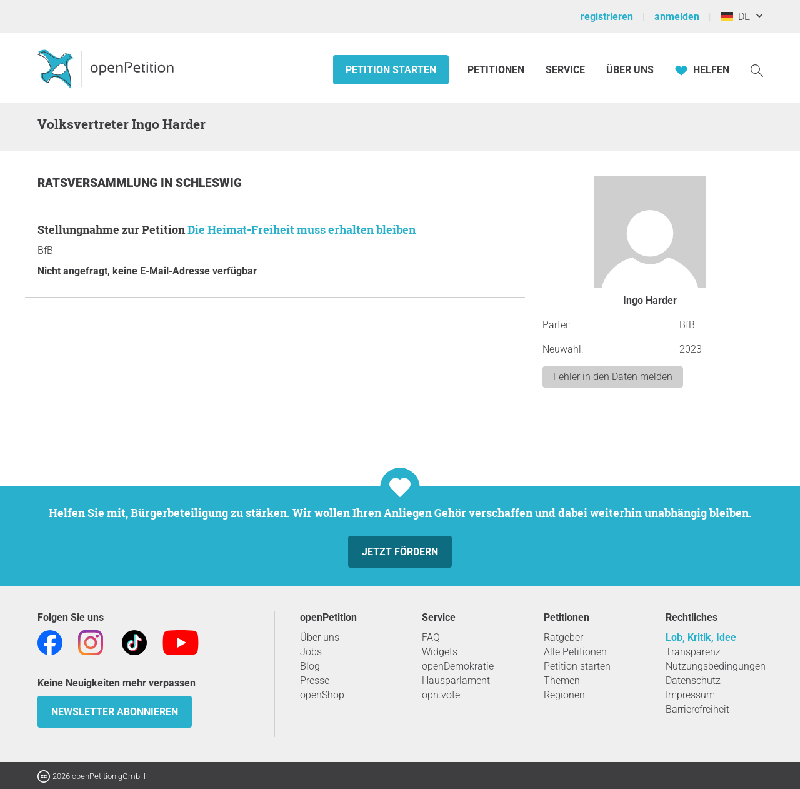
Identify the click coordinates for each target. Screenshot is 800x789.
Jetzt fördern (400, 552)
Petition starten (391, 70)
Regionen (564, 695)
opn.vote (441, 695)
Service (565, 70)
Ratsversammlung (99, 183)
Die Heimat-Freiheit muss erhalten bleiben (302, 229)
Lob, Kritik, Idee (701, 637)
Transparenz (693, 652)
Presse (314, 680)
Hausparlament (456, 680)
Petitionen (497, 70)
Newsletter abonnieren (114, 712)
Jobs (311, 652)
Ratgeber (563, 637)
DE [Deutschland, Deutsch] (735, 17)
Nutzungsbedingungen (716, 666)
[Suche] (757, 70)
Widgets (440, 652)
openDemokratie (458, 666)
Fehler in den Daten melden (612, 377)
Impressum (690, 695)
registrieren (607, 17)
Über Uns (630, 70)
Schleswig (209, 183)
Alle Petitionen (575, 652)
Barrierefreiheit (697, 709)
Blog (310, 666)
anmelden (676, 17)
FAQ (431, 637)
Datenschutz (693, 680)
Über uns (319, 637)
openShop (322, 695)
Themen (562, 680)
